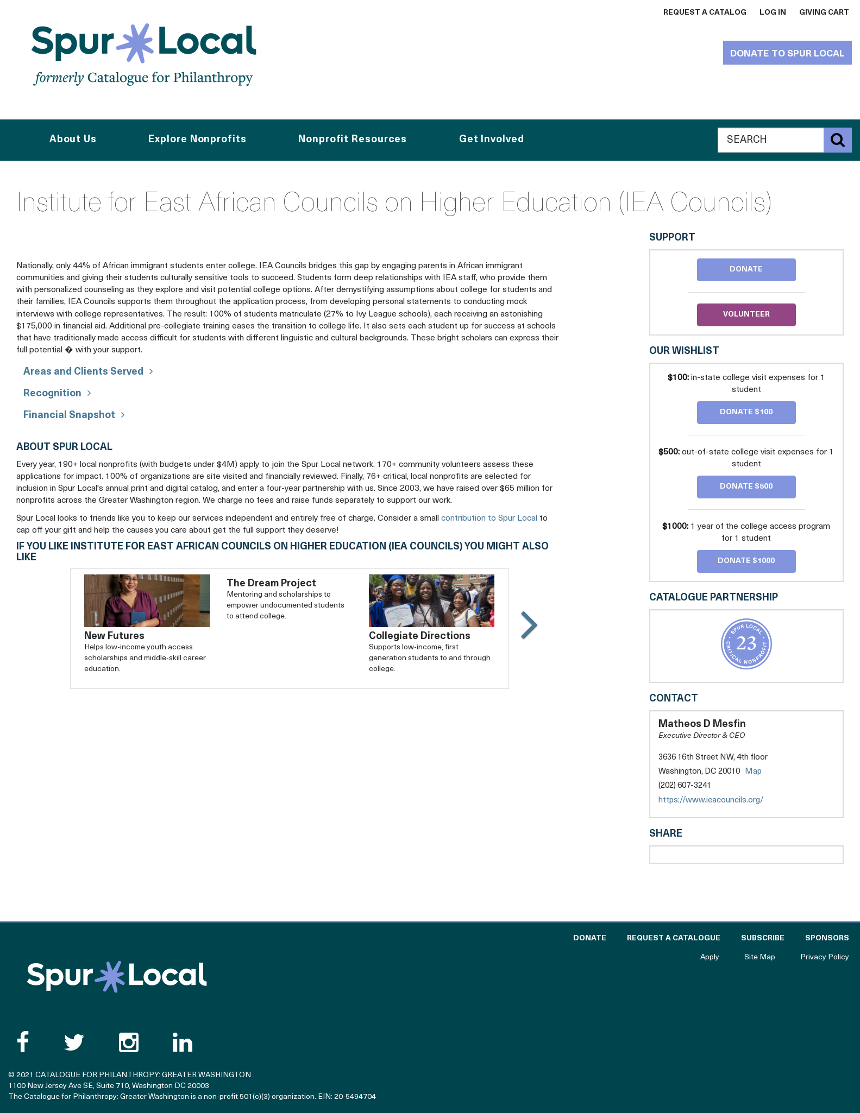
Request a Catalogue (673, 938)
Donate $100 (746, 412)
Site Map (759, 957)
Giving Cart (824, 13)
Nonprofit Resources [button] (352, 140)
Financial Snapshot (69, 415)
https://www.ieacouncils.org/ (722, 800)
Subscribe (762, 938)
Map (753, 772)
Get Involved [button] (491, 140)
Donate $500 (746, 487)
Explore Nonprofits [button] (197, 140)
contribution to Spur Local (489, 518)
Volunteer (746, 315)
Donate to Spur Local (787, 54)
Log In (772, 13)
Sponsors (827, 938)
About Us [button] (73, 140)
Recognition (52, 394)
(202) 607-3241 (684, 786)
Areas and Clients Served (83, 372)
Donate (746, 269)
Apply (709, 957)
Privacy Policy (824, 957)
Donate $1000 (746, 561)
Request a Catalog (704, 13)
